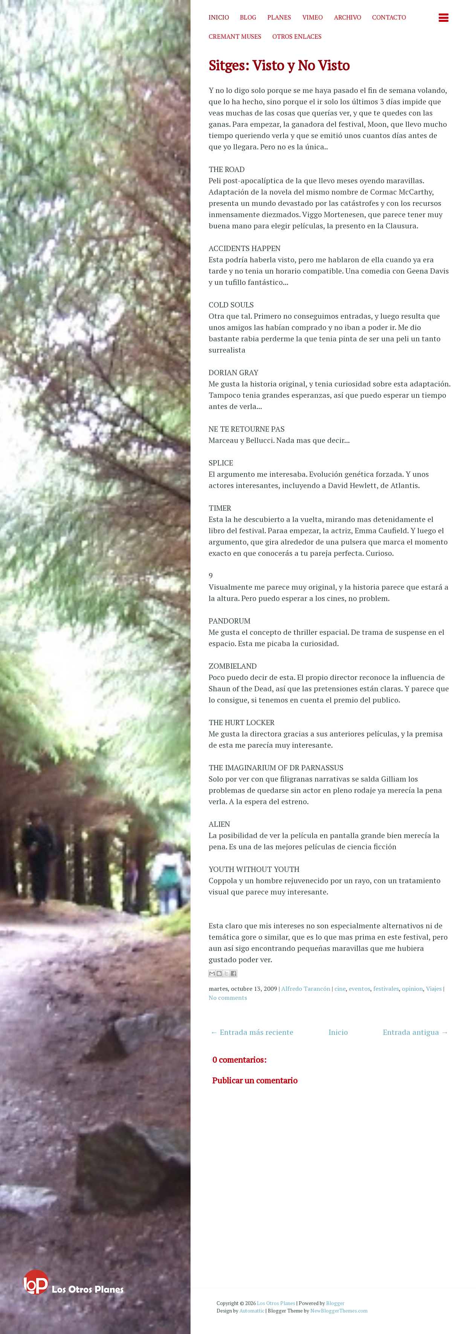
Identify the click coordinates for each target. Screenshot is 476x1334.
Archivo (347, 17)
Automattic (252, 1310)
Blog (248, 17)
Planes (279, 17)
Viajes (434, 988)
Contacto (389, 17)
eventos (359, 988)
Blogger (335, 1303)
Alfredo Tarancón (305, 988)
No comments (228, 997)
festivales (386, 988)
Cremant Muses (235, 36)
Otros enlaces (297, 36)
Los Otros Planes (276, 1303)
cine (340, 988)
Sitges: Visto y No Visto (279, 65)
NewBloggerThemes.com (339, 1310)
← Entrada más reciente (252, 1032)
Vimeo (312, 17)
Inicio (219, 17)
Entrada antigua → (416, 1032)
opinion (412, 988)
